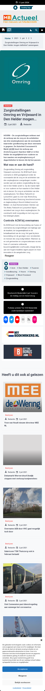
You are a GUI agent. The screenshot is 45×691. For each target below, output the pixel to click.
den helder (23, 268)
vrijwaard (10, 275)
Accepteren (23, 669)
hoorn (23, 272)
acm (13, 268)
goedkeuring (11, 272)
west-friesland (24, 275)
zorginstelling (12, 278)
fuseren (35, 268)
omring (32, 272)
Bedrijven (8, 106)
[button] (41, 640)
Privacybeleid (26, 688)
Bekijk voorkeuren (22, 682)
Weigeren (22, 676)
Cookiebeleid (17, 688)
